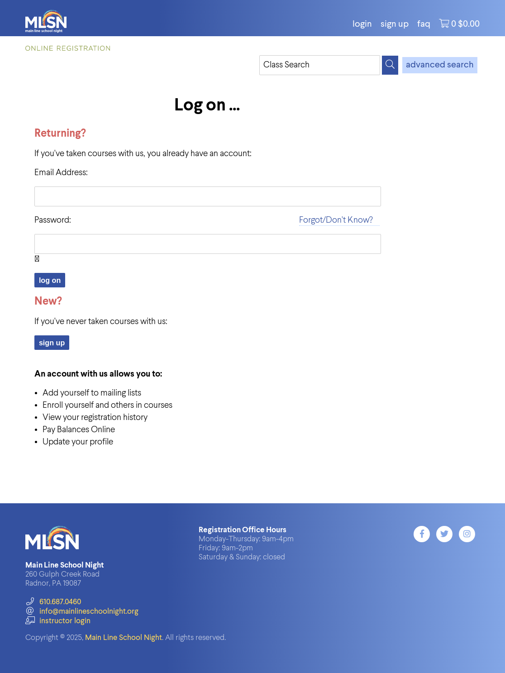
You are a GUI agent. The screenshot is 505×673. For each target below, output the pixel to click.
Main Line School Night (123, 638)
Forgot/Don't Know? (336, 220)
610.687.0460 (53, 602)
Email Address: (61, 172)
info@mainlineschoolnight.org (81, 612)
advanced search (440, 65)
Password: (52, 220)
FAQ (423, 24)
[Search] (390, 65)
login (362, 24)
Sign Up (395, 24)
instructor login (58, 621)
